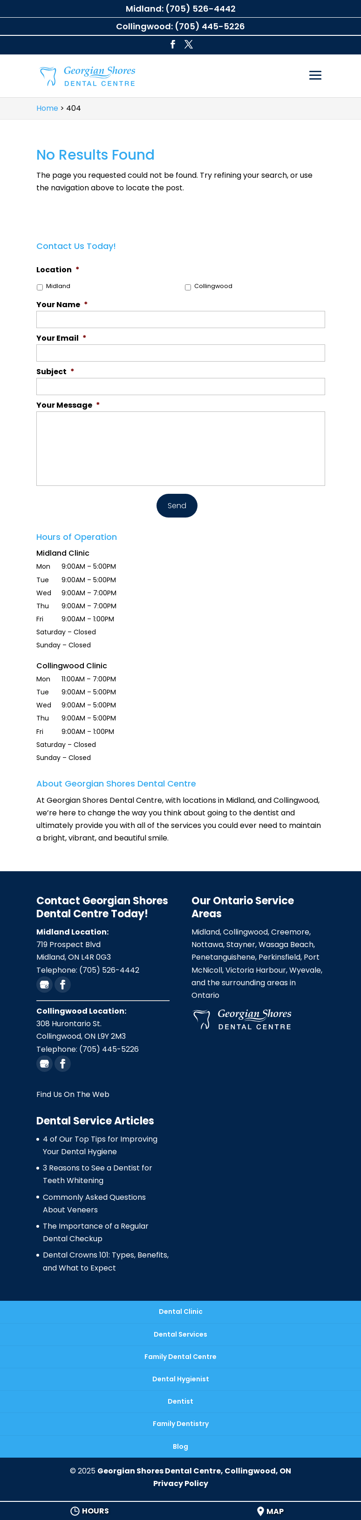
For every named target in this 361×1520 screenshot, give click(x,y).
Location (58, 270)
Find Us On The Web (72, 1094)
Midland (58, 286)
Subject (55, 372)
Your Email (61, 338)
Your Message (68, 405)
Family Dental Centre (180, 1356)
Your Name (62, 305)
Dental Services (180, 1334)
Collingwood (213, 286)
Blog (180, 1446)
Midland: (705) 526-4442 (181, 8)
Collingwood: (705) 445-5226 (180, 26)
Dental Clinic (181, 1311)
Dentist (180, 1401)
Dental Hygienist (180, 1379)
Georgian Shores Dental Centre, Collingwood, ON (194, 1471)
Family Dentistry (181, 1423)
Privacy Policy (180, 1483)
